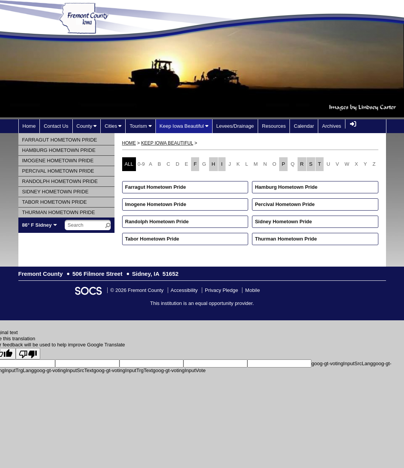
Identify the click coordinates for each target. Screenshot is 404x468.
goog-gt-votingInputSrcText (63, 370)
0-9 (141, 164)
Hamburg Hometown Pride (286, 187)
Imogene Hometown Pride (155, 204)
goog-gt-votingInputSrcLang (342, 363)
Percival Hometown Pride (285, 204)
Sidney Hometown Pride (283, 221)
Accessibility (184, 290)
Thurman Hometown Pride (286, 239)
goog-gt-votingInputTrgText (123, 370)
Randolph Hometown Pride (157, 221)
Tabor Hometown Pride (152, 239)
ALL (128, 164)
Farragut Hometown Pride (155, 187)
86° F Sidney (37, 225)
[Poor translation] (28, 353)
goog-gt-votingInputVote (179, 370)
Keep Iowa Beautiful (167, 143)
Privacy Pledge (221, 290)
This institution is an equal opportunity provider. (202, 303)
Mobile (252, 290)
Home (129, 143)
